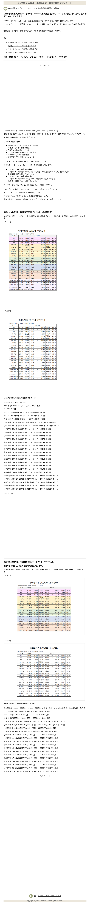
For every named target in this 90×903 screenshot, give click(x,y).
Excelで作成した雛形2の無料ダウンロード (20, 703)
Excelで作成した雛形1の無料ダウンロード (20, 398)
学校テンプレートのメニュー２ (24, 8)
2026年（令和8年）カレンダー (26, 199)
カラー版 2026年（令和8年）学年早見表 (23, 42)
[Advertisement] (45, 82)
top (7, 8)
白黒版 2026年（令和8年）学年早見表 (22, 46)
